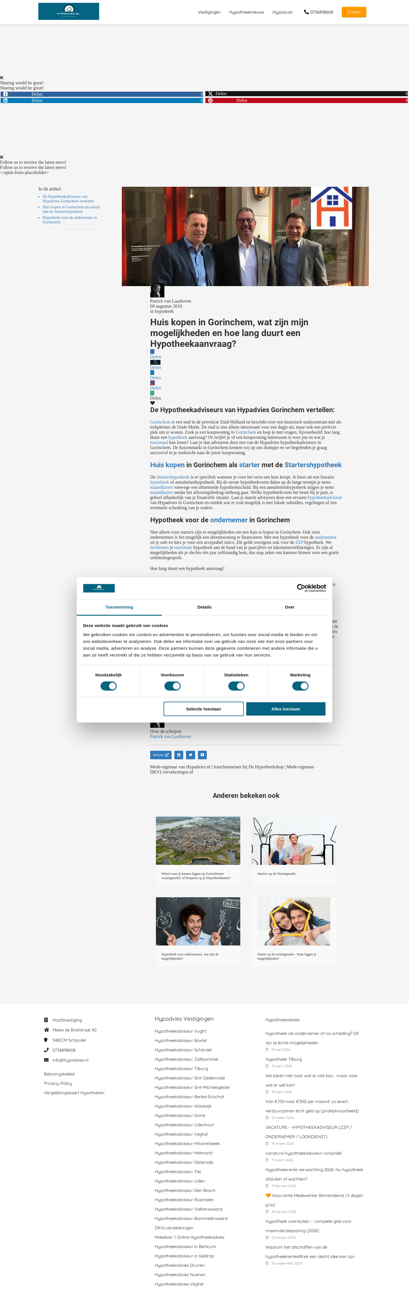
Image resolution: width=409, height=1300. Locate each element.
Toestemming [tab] (119, 607)
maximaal (159, 442)
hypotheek (164, 311)
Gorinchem (160, 422)
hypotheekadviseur (325, 497)
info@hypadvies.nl (70, 1060)
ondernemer (229, 520)
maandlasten (161, 487)
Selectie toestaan (203, 708)
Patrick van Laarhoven (170, 301)
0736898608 (64, 1050)
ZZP (299, 542)
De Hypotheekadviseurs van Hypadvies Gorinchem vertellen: (69, 198)
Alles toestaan (286, 708)
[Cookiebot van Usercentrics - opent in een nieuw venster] (301, 588)
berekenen (159, 547)
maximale (183, 547)
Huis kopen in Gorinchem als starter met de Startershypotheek (71, 209)
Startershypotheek (313, 465)
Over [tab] (290, 607)
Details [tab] (204, 607)
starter (249, 465)
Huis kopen (167, 465)
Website (161, 755)
